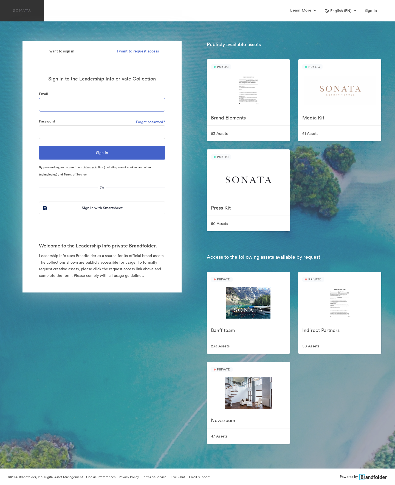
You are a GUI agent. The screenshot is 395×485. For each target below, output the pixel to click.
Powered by (363, 476)
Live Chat (177, 477)
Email (43, 93)
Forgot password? (150, 121)
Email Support (199, 477)
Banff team (223, 330)
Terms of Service (75, 174)
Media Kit (313, 118)
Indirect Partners (321, 330)
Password (47, 121)
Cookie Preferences (100, 477)
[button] (340, 10)
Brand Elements (228, 118)
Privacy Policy (93, 167)
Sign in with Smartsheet (82, 208)
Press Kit (221, 208)
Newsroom (223, 420)
